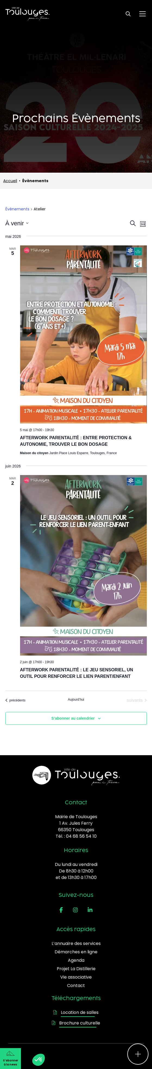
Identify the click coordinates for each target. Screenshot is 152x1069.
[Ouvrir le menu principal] (142, 14)
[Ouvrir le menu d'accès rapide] (137, 1054)
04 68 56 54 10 (81, 836)
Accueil (10, 181)
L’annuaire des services (76, 943)
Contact (76, 985)
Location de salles (76, 1012)
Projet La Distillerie (76, 969)
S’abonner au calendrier (73, 718)
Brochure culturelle (76, 1023)
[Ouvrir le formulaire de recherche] (128, 14)
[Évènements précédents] (15, 700)
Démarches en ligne (76, 952)
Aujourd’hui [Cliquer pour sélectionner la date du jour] (76, 699)
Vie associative (76, 977)
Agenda (76, 960)
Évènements (17, 209)
